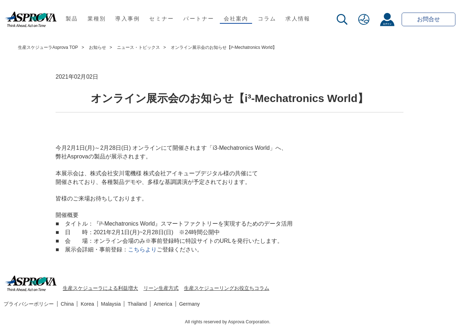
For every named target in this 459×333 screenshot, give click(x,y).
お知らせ (97, 47)
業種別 (96, 18)
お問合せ (428, 19)
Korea (87, 304)
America (163, 304)
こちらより (142, 249)
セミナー (161, 18)
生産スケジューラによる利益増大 (100, 288)
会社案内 (236, 18)
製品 (72, 18)
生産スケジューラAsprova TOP (48, 47)
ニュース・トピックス (138, 47)
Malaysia (111, 304)
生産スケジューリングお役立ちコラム (226, 288)
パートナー (198, 18)
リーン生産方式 (161, 288)
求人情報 (297, 18)
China (67, 304)
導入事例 (127, 18)
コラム (267, 18)
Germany (189, 304)
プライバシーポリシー (29, 304)
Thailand (137, 304)
